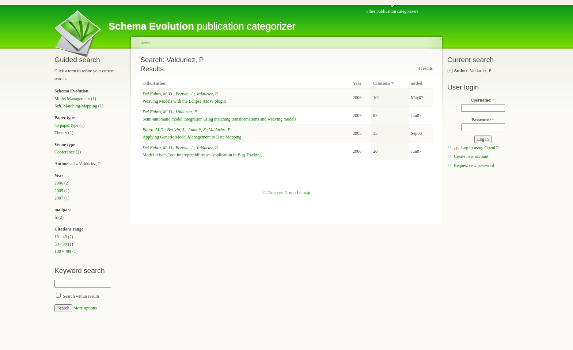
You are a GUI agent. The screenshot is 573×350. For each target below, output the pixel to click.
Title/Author (154, 83)
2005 (58, 190)
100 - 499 (62, 251)
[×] (450, 70)
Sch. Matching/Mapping (75, 106)
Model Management (72, 98)
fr (55, 217)
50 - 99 (60, 244)
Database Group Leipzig (288, 192)
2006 (58, 183)
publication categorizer (202, 26)
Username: (483, 100)
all (73, 163)
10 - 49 (60, 236)
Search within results (78, 296)
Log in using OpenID (479, 147)
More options (85, 308)
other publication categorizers (392, 11)
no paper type (66, 125)
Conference (64, 152)
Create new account (471, 156)
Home (145, 43)
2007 (58, 198)
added (416, 83)
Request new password (474, 165)
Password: (482, 119)
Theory (60, 132)
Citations (384, 83)
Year (357, 83)
